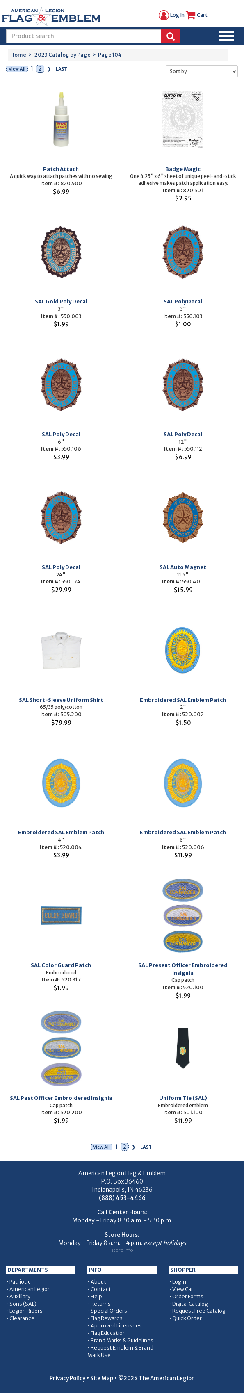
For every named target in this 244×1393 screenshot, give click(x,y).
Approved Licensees (116, 1325)
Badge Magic (183, 169)
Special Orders (109, 1311)
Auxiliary (19, 1296)
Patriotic (20, 1282)
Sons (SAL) (22, 1304)
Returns (101, 1304)
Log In (172, 15)
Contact (101, 1289)
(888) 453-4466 (122, 1198)
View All (17, 69)
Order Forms (187, 1296)
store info (122, 1250)
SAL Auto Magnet (183, 567)
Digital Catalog (190, 1304)
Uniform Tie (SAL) (183, 1098)
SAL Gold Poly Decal (61, 301)
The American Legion (167, 1378)
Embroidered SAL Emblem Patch (183, 699)
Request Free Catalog (198, 1311)
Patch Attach (61, 169)
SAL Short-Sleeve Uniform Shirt (61, 699)
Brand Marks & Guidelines (122, 1340)
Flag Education (108, 1333)
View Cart (184, 1289)
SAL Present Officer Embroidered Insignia (183, 969)
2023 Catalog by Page (62, 54)
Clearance (21, 1318)
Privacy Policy (67, 1378)
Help (96, 1296)
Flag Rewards (107, 1318)
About (98, 1282)
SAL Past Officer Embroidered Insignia (61, 1098)
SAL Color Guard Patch (61, 965)
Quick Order (187, 1318)
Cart (196, 15)
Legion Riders (26, 1311)
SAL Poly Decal (183, 301)
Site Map (101, 1378)
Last (61, 69)
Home (18, 54)
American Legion (30, 1289)
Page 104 (110, 54)
